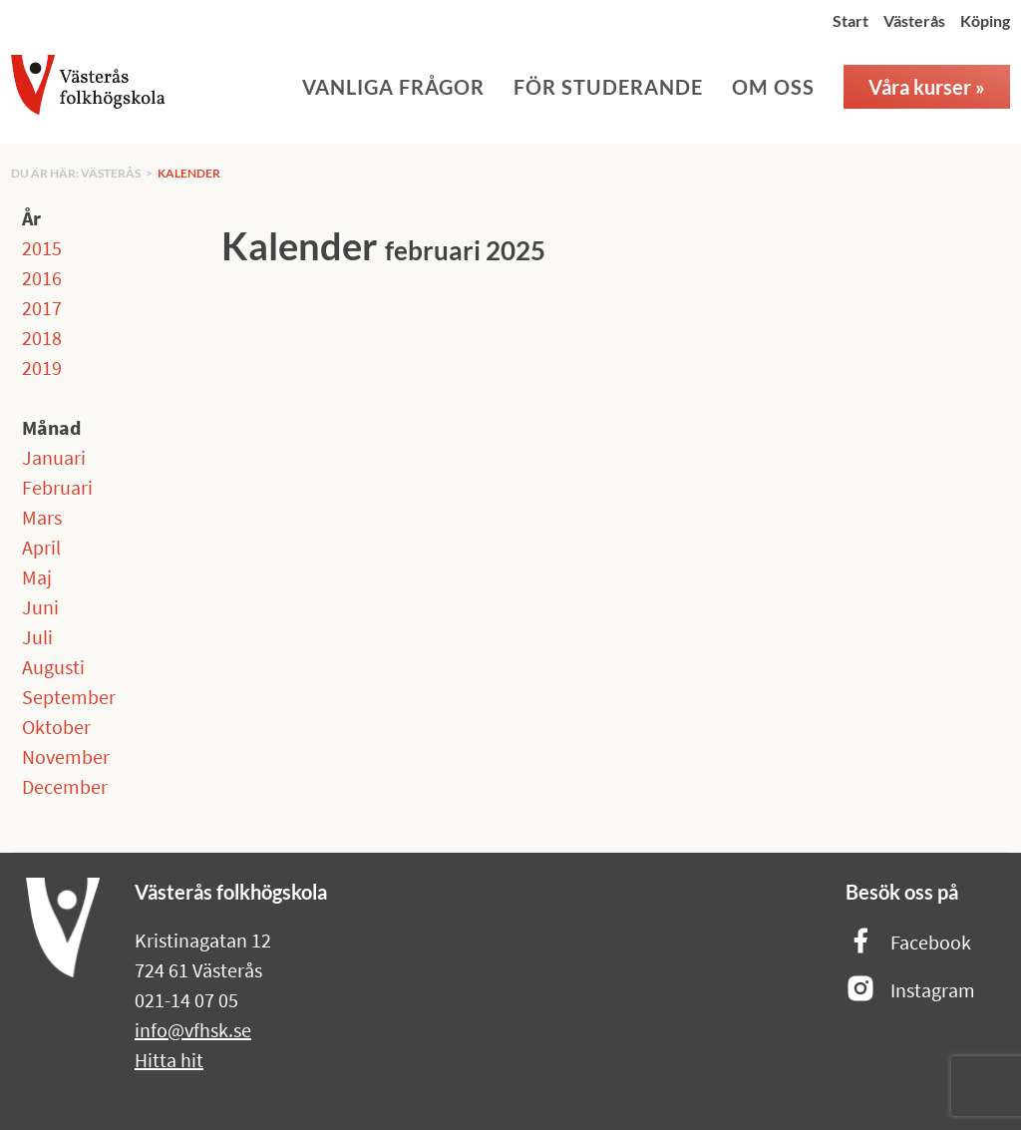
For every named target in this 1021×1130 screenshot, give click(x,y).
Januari (54, 457)
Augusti (53, 666)
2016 (42, 277)
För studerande (608, 87)
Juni (40, 606)
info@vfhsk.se (193, 1029)
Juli (37, 636)
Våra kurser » (926, 87)
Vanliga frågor (393, 87)
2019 (42, 367)
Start (850, 20)
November (66, 756)
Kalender (189, 173)
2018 (42, 337)
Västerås (914, 20)
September (69, 696)
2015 (42, 247)
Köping (985, 20)
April (41, 547)
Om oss (773, 87)
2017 (42, 307)
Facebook (908, 942)
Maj (37, 577)
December (65, 786)
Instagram (910, 989)
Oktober (56, 726)
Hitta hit (169, 1059)
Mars (42, 517)
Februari (57, 487)
